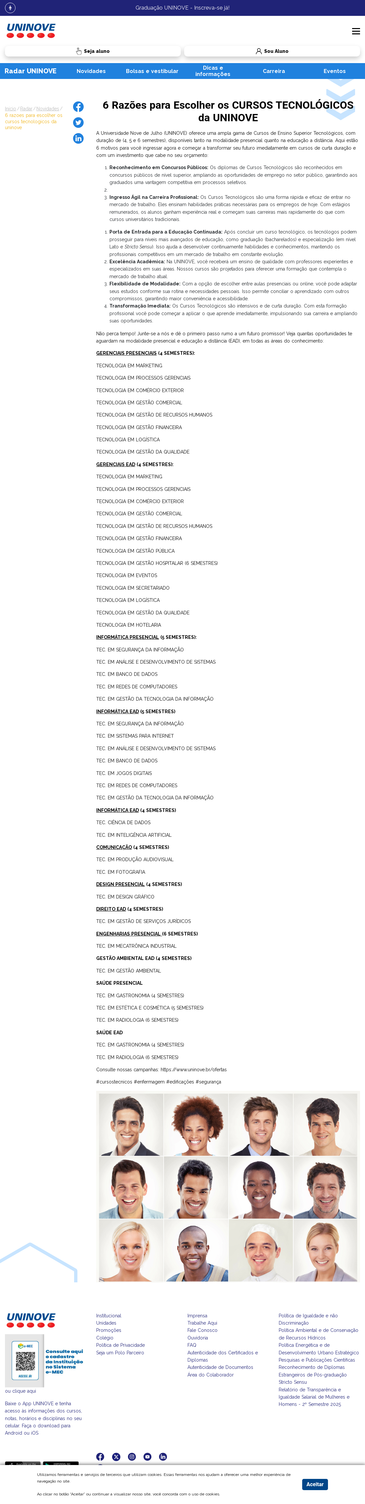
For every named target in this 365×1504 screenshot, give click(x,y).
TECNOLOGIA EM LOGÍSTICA (128, 439)
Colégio (104, 1337)
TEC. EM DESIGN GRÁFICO (125, 896)
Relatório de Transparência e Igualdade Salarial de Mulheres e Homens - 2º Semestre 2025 (314, 1397)
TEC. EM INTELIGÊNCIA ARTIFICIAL (134, 835)
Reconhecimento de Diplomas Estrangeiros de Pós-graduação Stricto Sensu (313, 1375)
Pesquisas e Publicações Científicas (317, 1360)
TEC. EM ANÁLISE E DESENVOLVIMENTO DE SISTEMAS (156, 662)
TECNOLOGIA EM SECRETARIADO (133, 588)
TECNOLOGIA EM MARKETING (129, 365)
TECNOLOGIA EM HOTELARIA (128, 625)
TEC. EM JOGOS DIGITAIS (124, 773)
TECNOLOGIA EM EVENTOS (126, 575)
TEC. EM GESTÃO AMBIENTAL (128, 970)
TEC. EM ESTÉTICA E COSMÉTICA (133, 1007)
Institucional (108, 1315)
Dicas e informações (212, 71)
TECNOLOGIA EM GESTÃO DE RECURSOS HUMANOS (154, 415)
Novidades (91, 71)
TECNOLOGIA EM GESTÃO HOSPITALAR (139, 563)
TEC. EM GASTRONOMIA (123, 995)
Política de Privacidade (120, 1345)
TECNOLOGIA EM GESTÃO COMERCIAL (139, 402)
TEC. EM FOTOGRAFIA (120, 872)
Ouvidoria (197, 1337)
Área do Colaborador (210, 1374)
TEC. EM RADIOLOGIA (120, 1020)
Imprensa (197, 1315)
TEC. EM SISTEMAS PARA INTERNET (135, 736)
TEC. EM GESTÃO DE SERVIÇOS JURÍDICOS (143, 921)
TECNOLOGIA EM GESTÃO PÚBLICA (135, 551)
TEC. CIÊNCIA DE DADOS (123, 822)
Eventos (335, 71)
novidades (47, 108)
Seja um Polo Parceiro (120, 1352)
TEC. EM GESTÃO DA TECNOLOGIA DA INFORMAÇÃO (155, 699)
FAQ (191, 1345)
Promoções (108, 1330)
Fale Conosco (202, 1330)
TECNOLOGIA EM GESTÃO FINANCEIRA (139, 427)
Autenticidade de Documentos (220, 1367)
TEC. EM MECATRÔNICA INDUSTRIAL (136, 946)
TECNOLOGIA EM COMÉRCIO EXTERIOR (140, 390)
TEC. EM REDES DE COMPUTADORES (136, 686)
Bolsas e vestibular (152, 71)
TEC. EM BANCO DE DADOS (126, 674)
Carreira (274, 71)
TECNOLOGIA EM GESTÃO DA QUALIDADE (142, 452)
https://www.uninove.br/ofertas (194, 1069)
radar (26, 108)
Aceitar (315, 1484)
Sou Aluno (236, 51)
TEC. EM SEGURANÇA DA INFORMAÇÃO (140, 649)
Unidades (106, 1323)
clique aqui (24, 1391)
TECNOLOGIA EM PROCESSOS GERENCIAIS (143, 378)
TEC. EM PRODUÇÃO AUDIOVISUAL (135, 859)
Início (10, 108)
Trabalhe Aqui (202, 1323)
